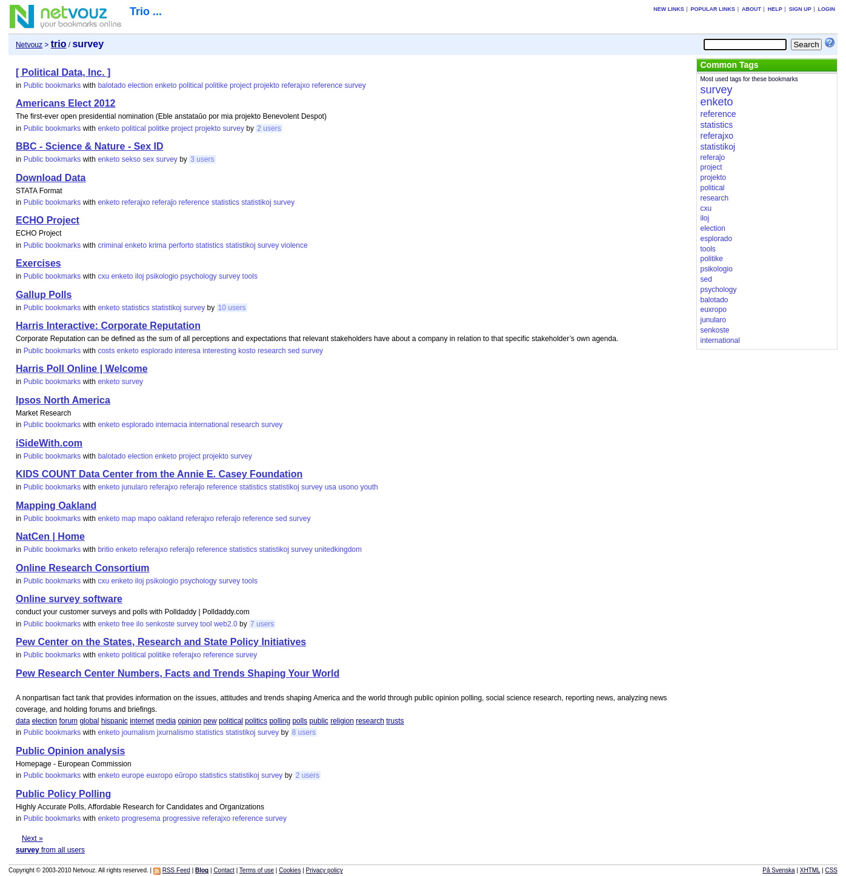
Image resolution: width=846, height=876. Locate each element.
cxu (103, 276)
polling (279, 721)
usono (348, 487)
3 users (202, 159)
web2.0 (226, 624)
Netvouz (29, 45)
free (128, 624)
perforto (180, 245)
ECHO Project (47, 220)
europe (133, 775)
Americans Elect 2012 (66, 103)
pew (210, 721)
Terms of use (256, 870)
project (240, 85)
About (751, 9)
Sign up (800, 9)
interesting (219, 351)
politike (216, 85)
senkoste (160, 624)
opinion (190, 721)
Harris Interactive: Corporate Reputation (108, 325)
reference (326, 85)
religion (342, 721)
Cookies (290, 870)
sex (148, 159)
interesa (188, 351)
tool (206, 624)
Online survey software (69, 599)
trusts (395, 721)
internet (142, 721)
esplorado (157, 351)
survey (354, 85)
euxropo (159, 775)
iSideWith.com (49, 443)
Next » (32, 838)
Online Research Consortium (83, 568)
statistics (225, 202)
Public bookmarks (52, 85)
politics (256, 721)
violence (294, 245)
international (208, 424)
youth (369, 487)
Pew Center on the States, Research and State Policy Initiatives (161, 642)
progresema (141, 818)
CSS (831, 870)
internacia (171, 424)
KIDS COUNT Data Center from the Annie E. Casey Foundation (159, 474)
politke (158, 128)
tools (250, 276)
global (89, 721)
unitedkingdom (338, 549)
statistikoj (256, 202)
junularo (135, 487)
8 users (304, 732)
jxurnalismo (175, 732)
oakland (171, 518)
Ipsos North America (63, 400)
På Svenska (778, 870)
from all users (50, 850)
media (166, 721)
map (129, 518)
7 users (262, 624)
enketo (166, 85)
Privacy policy (324, 870)
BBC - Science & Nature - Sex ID (90, 146)
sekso (131, 159)
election (140, 85)
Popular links (713, 9)
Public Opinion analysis (70, 751)
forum (68, 721)
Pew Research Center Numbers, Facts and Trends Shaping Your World (177, 673)
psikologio (162, 276)
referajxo (295, 85)
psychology (199, 276)
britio (105, 549)
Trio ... (146, 11)
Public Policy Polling (63, 794)
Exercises (38, 263)
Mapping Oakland (56, 505)
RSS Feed (176, 870)
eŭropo (186, 775)
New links (668, 9)
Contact (223, 870)
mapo (147, 518)
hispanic (114, 721)
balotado (111, 85)
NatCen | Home (50, 536)
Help (775, 9)
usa (330, 487)
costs (106, 351)
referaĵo (164, 202)
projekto (266, 85)
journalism (138, 732)
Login (827, 9)
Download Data (51, 178)
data (23, 721)
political (191, 85)
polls (299, 721)
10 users (232, 308)
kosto (247, 351)
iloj (139, 276)
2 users (269, 128)
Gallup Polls (44, 295)
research (272, 351)
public (318, 721)
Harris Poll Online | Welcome (82, 368)
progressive (181, 818)
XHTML (810, 870)
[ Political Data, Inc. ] (63, 72)
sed (293, 351)
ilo (140, 624)
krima (157, 245)
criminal (110, 245)
